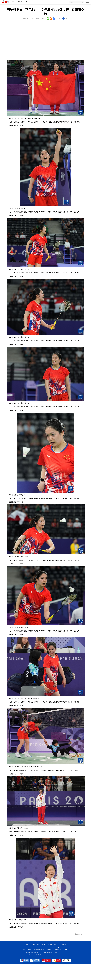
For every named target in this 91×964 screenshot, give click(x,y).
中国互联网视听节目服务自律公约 (15, 947)
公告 (55, 944)
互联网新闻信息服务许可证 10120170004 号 (43, 949)
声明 (59, 944)
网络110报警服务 (28, 947)
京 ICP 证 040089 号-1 (27, 949)
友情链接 (64, 944)
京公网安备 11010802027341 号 (61, 949)
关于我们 (27, 944)
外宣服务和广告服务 (35, 944)
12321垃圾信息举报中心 (39, 947)
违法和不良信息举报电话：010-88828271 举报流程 (71, 947)
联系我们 (50, 944)
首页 (13, 2)
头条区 (26, 2)
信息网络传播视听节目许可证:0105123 (34, 952)
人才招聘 (44, 944)
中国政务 (19, 2)
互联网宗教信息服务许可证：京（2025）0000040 (54, 952)
